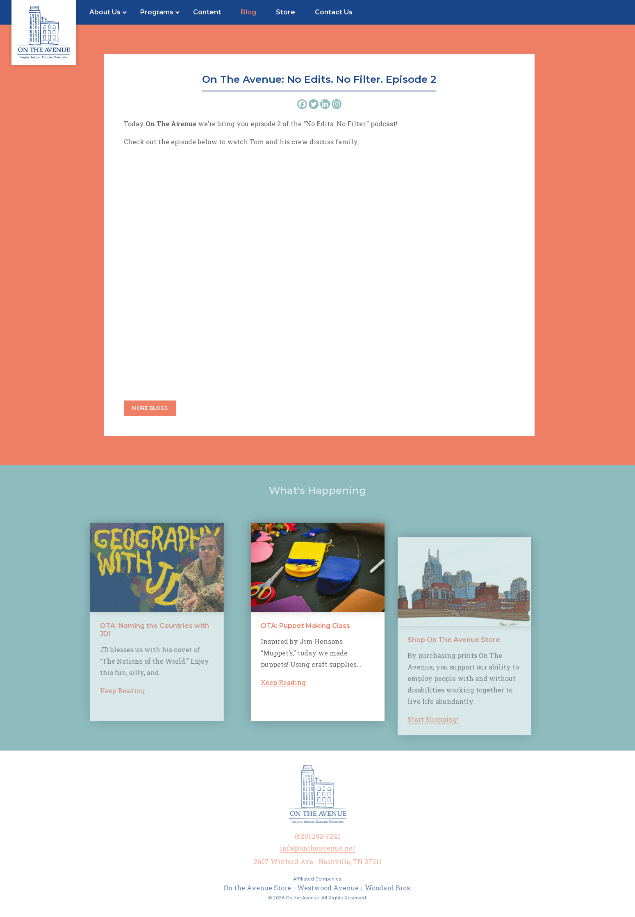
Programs (156, 12)
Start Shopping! (433, 731)
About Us (105, 12)
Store (285, 12)
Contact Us (334, 12)
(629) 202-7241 (317, 836)
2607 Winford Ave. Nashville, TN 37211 (318, 861)
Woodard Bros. (388, 887)
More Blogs (150, 408)
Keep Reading (110, 690)
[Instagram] (336, 104)
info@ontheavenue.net (317, 848)
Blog (248, 12)
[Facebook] (302, 104)
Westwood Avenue (328, 887)
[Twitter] (314, 104)
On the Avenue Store (257, 887)
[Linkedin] (325, 104)
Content (207, 12)
